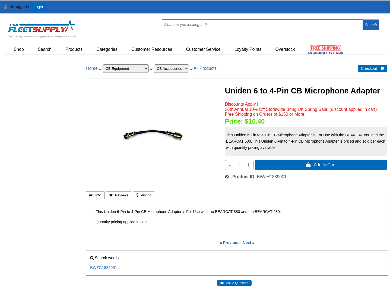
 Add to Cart (320, 164)
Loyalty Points (248, 49)
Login (38, 7)
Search (45, 49)
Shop (19, 49)
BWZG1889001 (103, 267)
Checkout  (372, 68)
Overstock (285, 49)
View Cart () (369, 9)
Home (92, 68)
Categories (106, 49)
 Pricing (144, 195)
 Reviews (118, 195)
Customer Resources (151, 49)
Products (74, 49)
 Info (95, 195)
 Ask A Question (234, 283)
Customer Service (203, 49)
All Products (205, 68)
